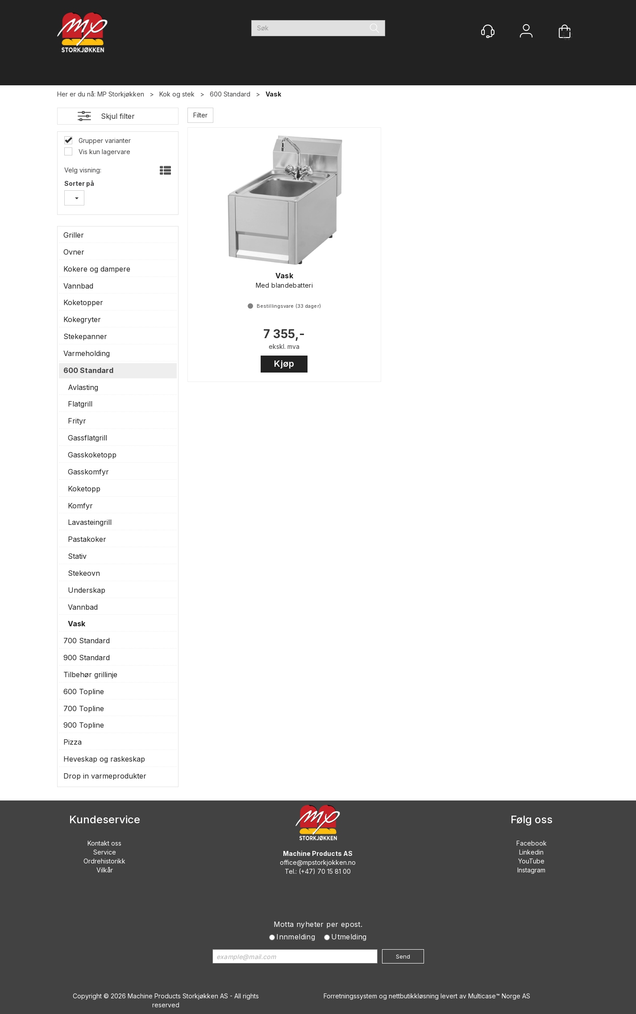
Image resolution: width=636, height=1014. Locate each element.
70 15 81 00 (334, 871)
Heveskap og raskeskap (104, 758)
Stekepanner (85, 336)
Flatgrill (80, 403)
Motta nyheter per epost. (318, 924)
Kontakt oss (104, 843)
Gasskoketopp (92, 454)
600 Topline (83, 691)
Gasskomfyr (88, 471)
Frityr (77, 420)
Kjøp (284, 363)
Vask (273, 94)
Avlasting (83, 387)
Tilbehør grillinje (90, 674)
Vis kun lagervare (103, 151)
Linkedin (531, 852)
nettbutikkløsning (414, 996)
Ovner (73, 251)
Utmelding (349, 936)
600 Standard (230, 94)
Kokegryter (82, 319)
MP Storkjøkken (120, 94)
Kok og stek (177, 94)
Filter (200, 115)
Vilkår (104, 870)
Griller (73, 234)
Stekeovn (84, 573)
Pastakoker (87, 539)
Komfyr (80, 505)
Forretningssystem (350, 996)
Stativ (77, 556)
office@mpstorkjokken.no (318, 862)
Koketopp (84, 488)
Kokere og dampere (96, 268)
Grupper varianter (104, 140)
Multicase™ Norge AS (499, 996)
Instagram (531, 870)
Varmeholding (86, 353)
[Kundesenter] (487, 31)
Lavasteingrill (90, 522)
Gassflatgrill (87, 437)
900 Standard (86, 657)
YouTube (531, 861)
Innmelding (295, 936)
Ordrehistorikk (104, 861)
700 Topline (83, 708)
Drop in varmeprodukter (104, 775)
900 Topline (83, 725)
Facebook (531, 843)
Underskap (86, 590)
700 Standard (86, 640)
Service (104, 852)
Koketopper (83, 302)
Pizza (72, 741)
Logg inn (526, 32)
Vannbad (78, 285)
